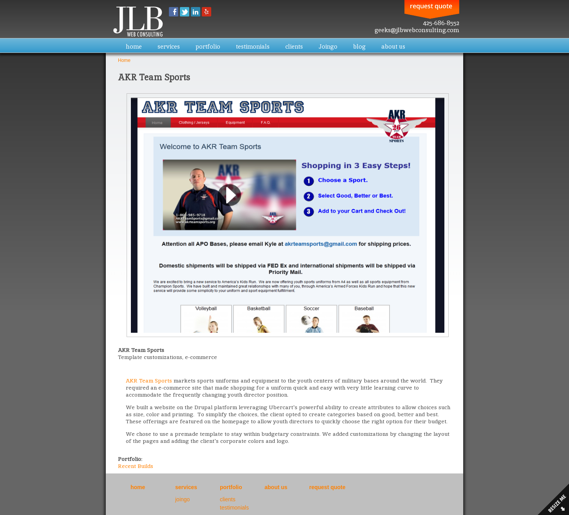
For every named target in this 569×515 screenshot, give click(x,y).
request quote (327, 487)
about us (393, 46)
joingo (182, 499)
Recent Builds (135, 466)
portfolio (208, 46)
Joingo (328, 46)
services (169, 46)
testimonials (253, 46)
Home (124, 60)
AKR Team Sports (149, 380)
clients (294, 46)
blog (359, 46)
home (134, 46)
